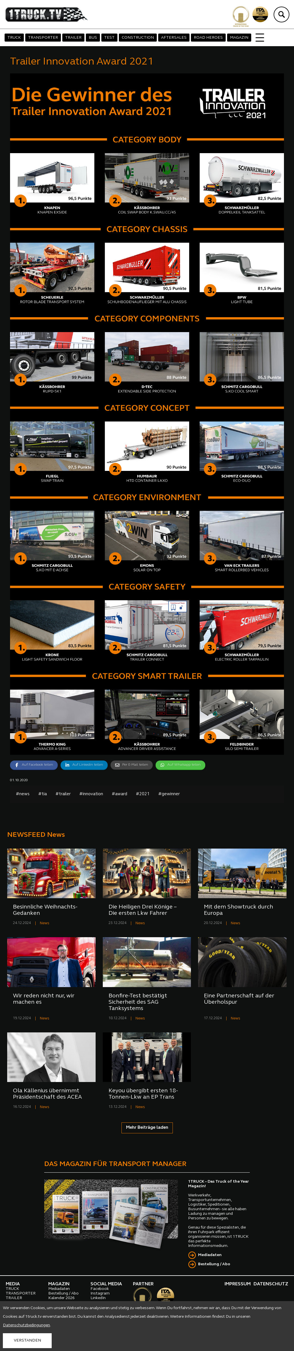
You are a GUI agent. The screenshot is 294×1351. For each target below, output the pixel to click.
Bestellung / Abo (214, 1264)
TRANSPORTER (43, 38)
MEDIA (13, 1284)
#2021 (143, 794)
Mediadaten (210, 1255)
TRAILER (73, 38)
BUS (93, 38)
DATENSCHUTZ (271, 1284)
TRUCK (14, 38)
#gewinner (169, 794)
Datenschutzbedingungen (26, 1325)
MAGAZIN (239, 38)
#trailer (63, 794)
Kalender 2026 (61, 1298)
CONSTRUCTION (138, 38)
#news (23, 794)
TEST (109, 38)
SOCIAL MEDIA (106, 1284)
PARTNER (143, 1284)
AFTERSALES (174, 38)
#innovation (91, 794)
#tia (42, 794)
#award (119, 794)
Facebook (99, 1289)
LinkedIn (98, 1298)
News (44, 923)
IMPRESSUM (238, 1284)
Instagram (100, 1293)
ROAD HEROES (208, 38)
